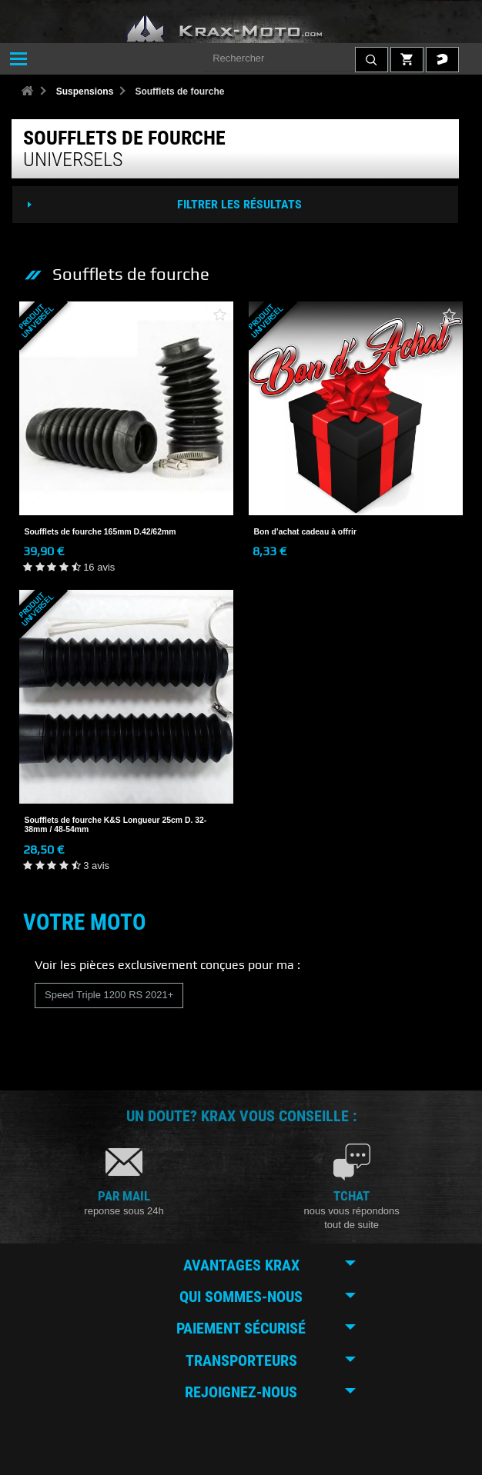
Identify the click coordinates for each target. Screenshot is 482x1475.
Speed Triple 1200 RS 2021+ (109, 995)
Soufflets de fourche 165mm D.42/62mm (100, 532)
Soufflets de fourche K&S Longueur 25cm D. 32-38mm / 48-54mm (116, 825)
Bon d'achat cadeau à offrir (305, 532)
